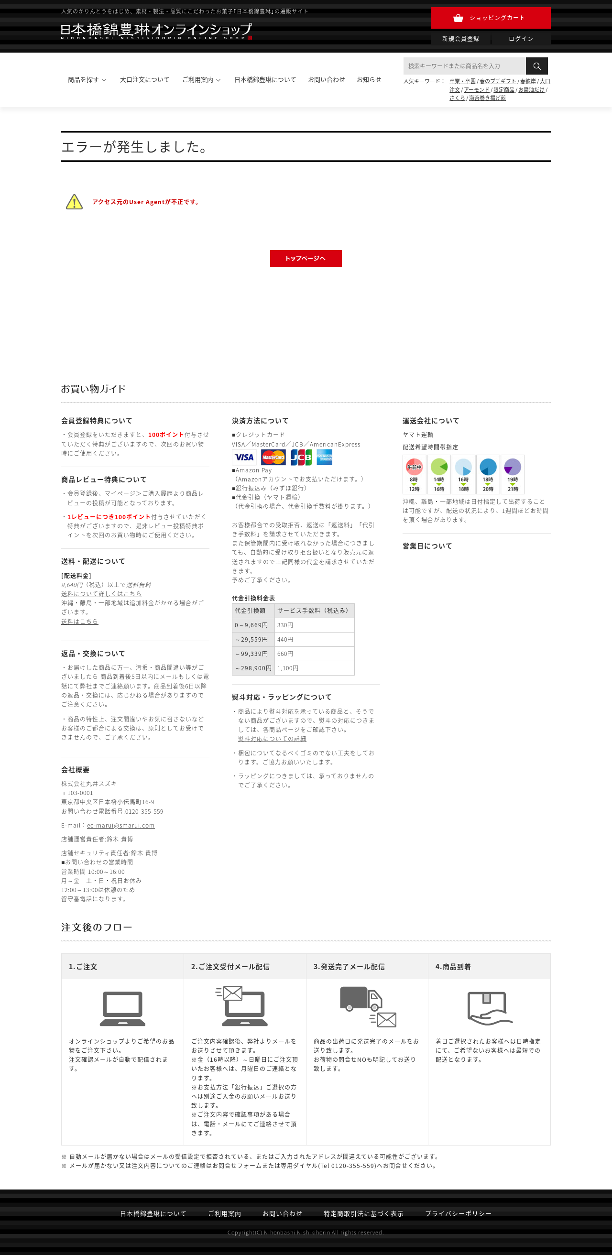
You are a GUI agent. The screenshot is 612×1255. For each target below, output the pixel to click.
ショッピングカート (497, 17)
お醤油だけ (531, 90)
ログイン (521, 38)
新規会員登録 (461, 38)
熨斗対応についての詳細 (272, 738)
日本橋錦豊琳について (265, 79)
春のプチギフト (498, 81)
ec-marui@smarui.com (121, 825)
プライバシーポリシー (458, 1213)
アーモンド (477, 90)
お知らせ (369, 79)
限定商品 (503, 90)
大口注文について (145, 79)
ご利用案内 (224, 1213)
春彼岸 (528, 81)
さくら (457, 98)
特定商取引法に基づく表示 (364, 1213)
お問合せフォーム (237, 1165)
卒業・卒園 (462, 81)
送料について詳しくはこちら (101, 593)
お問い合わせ (326, 79)
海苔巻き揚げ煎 (487, 98)
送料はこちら (79, 621)
